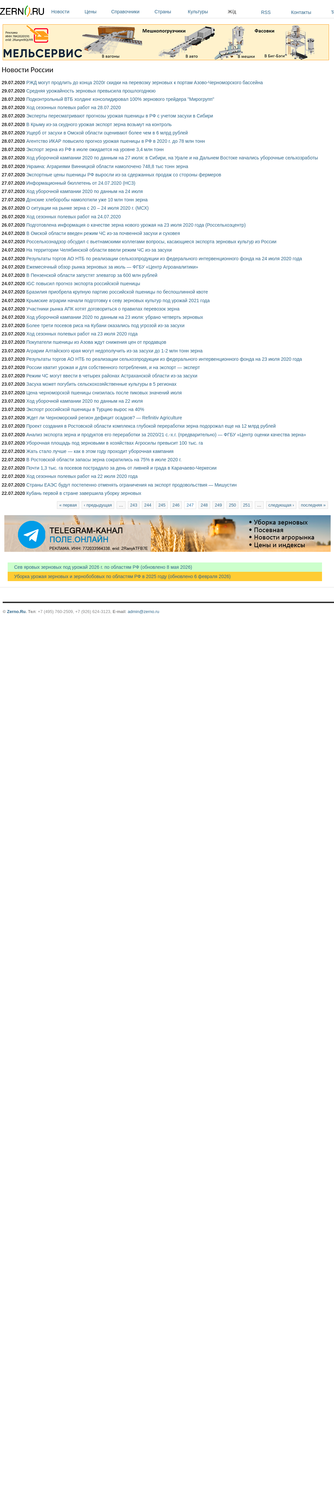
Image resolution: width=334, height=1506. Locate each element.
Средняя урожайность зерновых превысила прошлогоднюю (91, 91)
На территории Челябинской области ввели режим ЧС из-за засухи (99, 250)
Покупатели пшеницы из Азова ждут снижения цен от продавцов (96, 342)
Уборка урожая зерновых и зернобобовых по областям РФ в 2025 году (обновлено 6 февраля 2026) (119, 576)
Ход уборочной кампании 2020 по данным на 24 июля (84, 191)
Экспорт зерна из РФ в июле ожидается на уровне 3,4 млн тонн (95, 149)
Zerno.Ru (16, 611)
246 (175, 505)
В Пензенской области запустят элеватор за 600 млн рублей (92, 275)
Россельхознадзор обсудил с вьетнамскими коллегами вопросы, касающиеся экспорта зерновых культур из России (151, 241)
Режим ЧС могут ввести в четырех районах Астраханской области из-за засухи (111, 375)
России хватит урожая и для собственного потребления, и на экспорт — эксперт (113, 367)
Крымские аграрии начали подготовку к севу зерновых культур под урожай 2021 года (118, 300)
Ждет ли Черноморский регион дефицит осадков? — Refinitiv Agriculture (104, 417)
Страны (169, 11)
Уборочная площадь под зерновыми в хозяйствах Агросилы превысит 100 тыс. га (114, 443)
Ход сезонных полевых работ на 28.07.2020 (73, 107)
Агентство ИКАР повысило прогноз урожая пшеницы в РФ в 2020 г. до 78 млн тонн (115, 141)
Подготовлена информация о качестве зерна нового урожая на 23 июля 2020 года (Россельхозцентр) (136, 225)
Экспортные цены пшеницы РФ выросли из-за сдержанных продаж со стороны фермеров (123, 174)
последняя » (313, 505)
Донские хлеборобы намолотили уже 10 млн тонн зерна (87, 199)
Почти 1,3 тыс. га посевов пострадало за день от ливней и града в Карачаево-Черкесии (121, 468)
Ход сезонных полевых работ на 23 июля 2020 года (82, 333)
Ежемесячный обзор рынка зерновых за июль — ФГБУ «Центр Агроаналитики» (112, 267)
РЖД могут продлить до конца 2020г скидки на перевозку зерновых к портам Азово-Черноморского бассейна (144, 82)
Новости (66, 11)
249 (218, 505)
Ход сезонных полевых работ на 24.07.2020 (73, 216)
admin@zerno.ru (143, 611)
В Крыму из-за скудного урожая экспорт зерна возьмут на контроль (99, 124)
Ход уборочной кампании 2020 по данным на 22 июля (84, 401)
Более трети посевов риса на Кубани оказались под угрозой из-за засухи (105, 325)
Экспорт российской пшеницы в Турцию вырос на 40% (85, 409)
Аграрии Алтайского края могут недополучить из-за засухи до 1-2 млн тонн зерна (114, 350)
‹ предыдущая (98, 505)
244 (147, 505)
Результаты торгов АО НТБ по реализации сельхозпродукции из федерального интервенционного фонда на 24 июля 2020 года (164, 258)
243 (133, 505)
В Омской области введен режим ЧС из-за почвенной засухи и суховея (103, 233)
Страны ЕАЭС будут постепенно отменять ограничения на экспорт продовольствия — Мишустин (131, 485)
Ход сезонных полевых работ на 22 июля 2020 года (82, 476)
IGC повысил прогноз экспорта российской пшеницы (83, 283)
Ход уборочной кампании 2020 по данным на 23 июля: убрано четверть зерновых (114, 317)
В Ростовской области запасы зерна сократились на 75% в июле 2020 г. (103, 459)
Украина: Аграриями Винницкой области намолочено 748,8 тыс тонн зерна (107, 166)
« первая (68, 505)
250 (232, 505)
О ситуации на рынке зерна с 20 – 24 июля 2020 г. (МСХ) (87, 208)
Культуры (206, 11)
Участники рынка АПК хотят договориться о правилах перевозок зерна (102, 309)
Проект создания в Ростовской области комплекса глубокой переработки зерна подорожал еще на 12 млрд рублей (151, 426)
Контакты (301, 12)
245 (161, 505)
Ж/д (232, 11)
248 (204, 505)
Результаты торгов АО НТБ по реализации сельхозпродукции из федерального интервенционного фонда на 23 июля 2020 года (164, 359)
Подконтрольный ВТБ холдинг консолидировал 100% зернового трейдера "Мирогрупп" (120, 99)
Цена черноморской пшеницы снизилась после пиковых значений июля (104, 392)
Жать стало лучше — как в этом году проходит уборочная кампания (99, 451)
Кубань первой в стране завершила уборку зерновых (83, 493)
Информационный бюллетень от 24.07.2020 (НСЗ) (81, 183)
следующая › (281, 505)
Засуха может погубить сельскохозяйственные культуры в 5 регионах (101, 384)
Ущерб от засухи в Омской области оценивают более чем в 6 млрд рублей (107, 132)
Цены (96, 11)
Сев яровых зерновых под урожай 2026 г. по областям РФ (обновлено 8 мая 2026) (100, 567)
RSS (266, 12)
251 (246, 505)
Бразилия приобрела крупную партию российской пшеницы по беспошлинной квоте (117, 292)
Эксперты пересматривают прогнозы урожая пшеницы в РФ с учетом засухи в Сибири (119, 115)
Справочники (131, 11)
